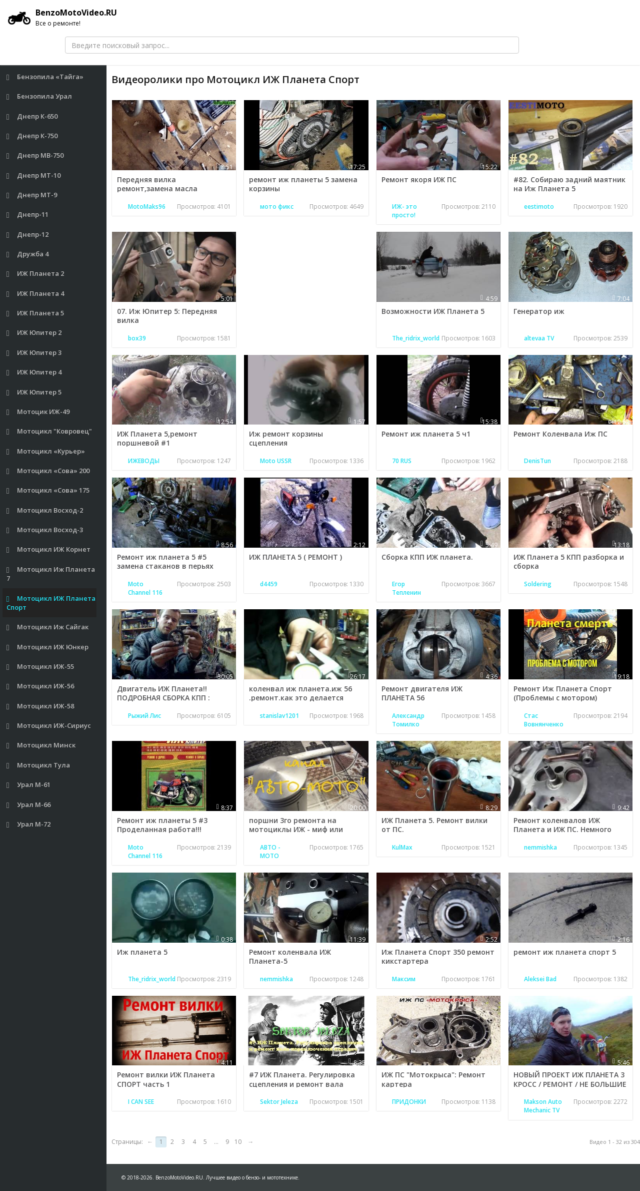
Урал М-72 (28, 824)
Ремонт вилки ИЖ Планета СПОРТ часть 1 (166, 1079)
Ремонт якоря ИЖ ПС (419, 179)
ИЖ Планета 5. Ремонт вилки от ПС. (435, 825)
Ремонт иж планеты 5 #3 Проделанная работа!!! (162, 825)
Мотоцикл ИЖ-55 (40, 666)
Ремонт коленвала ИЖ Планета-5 (290, 956)
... (216, 1141)
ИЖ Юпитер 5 (34, 392)
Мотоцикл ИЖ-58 (40, 706)
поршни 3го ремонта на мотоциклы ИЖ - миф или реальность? (296, 829)
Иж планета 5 (142, 952)
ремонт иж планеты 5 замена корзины (303, 184)
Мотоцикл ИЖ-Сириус (49, 725)
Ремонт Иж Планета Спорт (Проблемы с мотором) (563, 693)
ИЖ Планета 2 (35, 273)
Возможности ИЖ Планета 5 (433, 311)
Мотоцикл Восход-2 (45, 510)
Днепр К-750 (32, 136)
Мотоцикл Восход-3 (45, 530)
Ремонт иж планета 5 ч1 (426, 434)
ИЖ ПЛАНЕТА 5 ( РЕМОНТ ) (295, 557)
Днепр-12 (27, 234)
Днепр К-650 (32, 116)
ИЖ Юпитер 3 (34, 352)
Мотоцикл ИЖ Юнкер (47, 647)
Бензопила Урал (39, 96)
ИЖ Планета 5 (35, 313)
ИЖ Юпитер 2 (34, 332)
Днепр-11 (27, 214)
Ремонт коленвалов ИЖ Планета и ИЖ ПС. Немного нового (563, 829)
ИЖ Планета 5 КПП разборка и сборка (569, 561)
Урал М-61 (28, 784)
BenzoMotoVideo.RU (62, 18)
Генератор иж (539, 311)
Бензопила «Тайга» (45, 77)
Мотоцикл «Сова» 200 (48, 471)
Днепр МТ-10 (33, 175)
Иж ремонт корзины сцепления (286, 438)
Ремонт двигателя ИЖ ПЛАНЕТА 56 (422, 693)
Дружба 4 (27, 254)
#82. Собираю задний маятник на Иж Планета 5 (570, 184)
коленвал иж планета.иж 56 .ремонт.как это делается (300, 693)
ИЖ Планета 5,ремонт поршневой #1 (157, 438)
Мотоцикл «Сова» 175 (48, 490)
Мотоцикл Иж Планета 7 (51, 574)
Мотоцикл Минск (41, 745)
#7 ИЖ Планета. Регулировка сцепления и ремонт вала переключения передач (302, 1083)
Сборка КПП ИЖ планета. (427, 557)
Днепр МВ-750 (35, 155)
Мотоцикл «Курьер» (46, 451)
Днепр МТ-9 (32, 195)
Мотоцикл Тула (38, 765)
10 (238, 1141)
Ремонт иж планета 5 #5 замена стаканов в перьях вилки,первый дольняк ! (165, 566)
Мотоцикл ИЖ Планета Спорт (51, 603)
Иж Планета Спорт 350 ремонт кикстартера (438, 956)
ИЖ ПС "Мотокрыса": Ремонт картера (434, 1079)
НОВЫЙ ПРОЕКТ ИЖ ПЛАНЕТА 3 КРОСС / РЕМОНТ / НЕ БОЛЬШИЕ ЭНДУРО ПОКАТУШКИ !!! (570, 1083)
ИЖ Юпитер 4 (34, 372)
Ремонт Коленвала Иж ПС (561, 434)
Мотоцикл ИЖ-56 (40, 686)
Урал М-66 (28, 805)
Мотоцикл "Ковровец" (49, 431)
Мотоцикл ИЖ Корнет (48, 549)
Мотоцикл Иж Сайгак (47, 627)
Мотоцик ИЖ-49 (38, 412)
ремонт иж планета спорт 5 (565, 952)
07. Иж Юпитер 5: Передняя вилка (167, 315)
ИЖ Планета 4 (35, 293)
